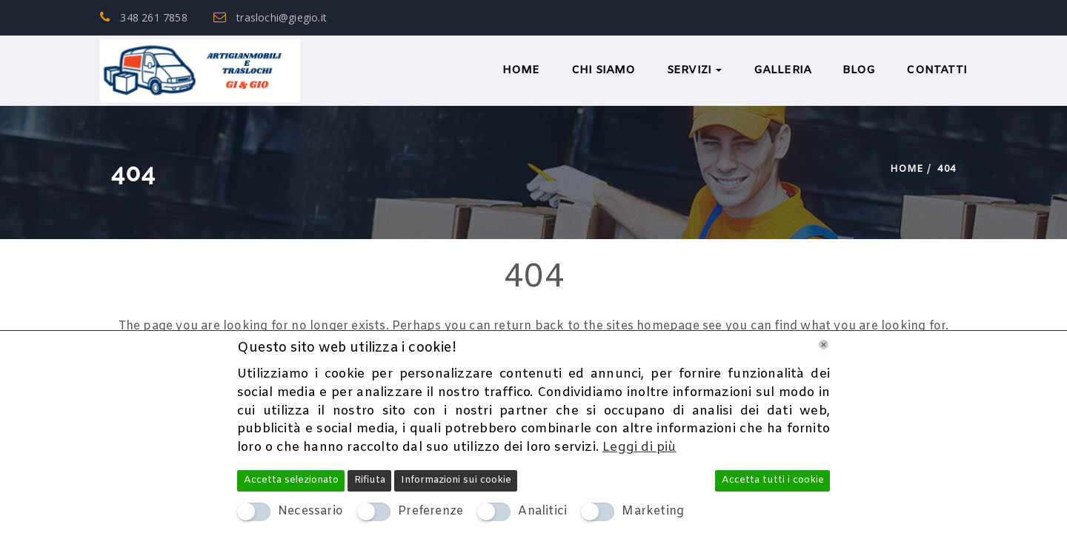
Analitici (542, 511)
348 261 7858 (143, 17)
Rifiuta (369, 480)
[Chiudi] (823, 344)
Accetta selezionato (291, 480)
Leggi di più (639, 447)
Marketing (653, 511)
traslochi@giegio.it (270, 17)
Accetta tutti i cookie (773, 480)
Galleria (783, 70)
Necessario (310, 511)
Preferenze (430, 511)
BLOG (858, 70)
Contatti (936, 70)
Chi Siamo (603, 70)
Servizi (694, 70)
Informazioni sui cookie (456, 480)
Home (521, 70)
